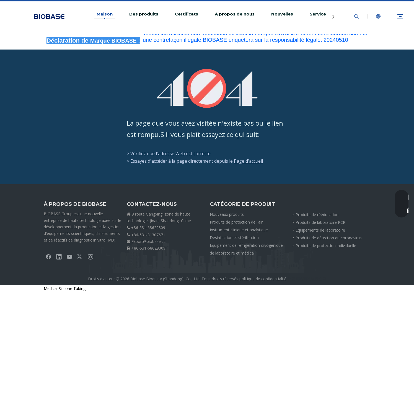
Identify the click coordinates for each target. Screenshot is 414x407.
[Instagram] (90, 256)
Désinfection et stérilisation (234, 237)
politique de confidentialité (262, 278)
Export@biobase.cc (148, 241)
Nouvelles (282, 14)
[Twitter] (80, 256)
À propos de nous (235, 14)
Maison (105, 14)
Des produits (143, 14)
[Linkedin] (59, 256)
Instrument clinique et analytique (239, 229)
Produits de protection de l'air (236, 222)
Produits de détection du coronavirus (329, 237)
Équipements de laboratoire (320, 230)
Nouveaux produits (227, 214)
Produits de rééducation (317, 214)
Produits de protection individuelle (326, 245)
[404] (207, 88)
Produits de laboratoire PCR (320, 222)
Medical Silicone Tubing (65, 288)
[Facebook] (48, 256)
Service (318, 14)
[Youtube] (69, 256)
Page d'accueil (248, 161)
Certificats (186, 14)
